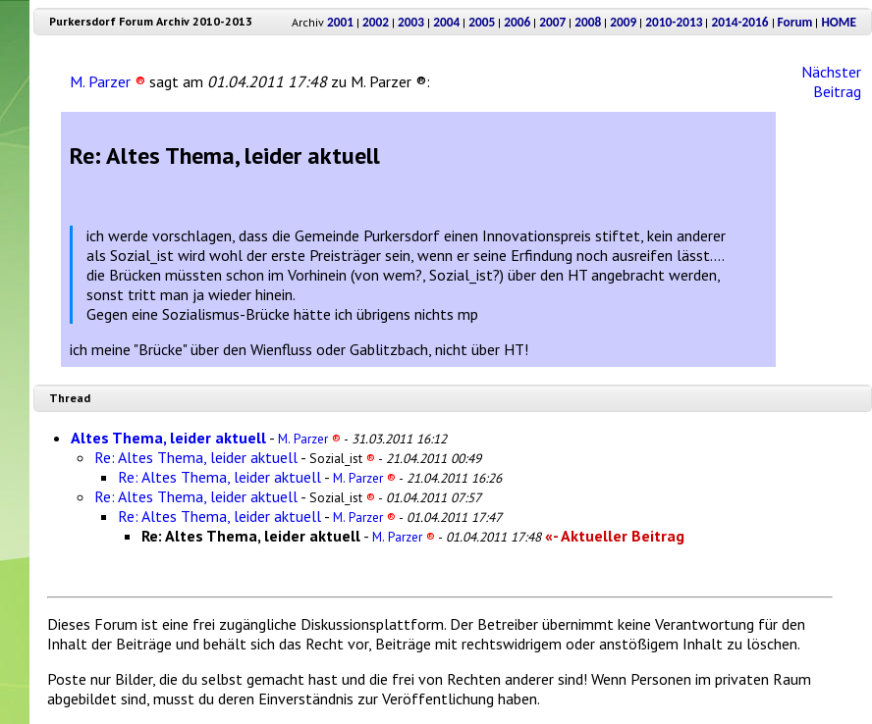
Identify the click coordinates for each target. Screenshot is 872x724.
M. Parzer (107, 81)
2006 (517, 22)
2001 (340, 22)
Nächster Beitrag (831, 81)
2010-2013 (673, 22)
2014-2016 (739, 22)
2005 (481, 22)
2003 (411, 22)
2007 (552, 22)
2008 (587, 22)
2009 (623, 22)
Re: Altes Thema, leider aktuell (196, 457)
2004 (446, 22)
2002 (375, 22)
